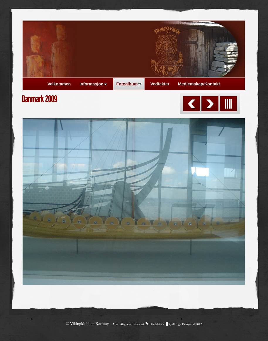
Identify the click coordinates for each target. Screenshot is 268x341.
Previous (191, 103)
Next (210, 103)
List (228, 103)
